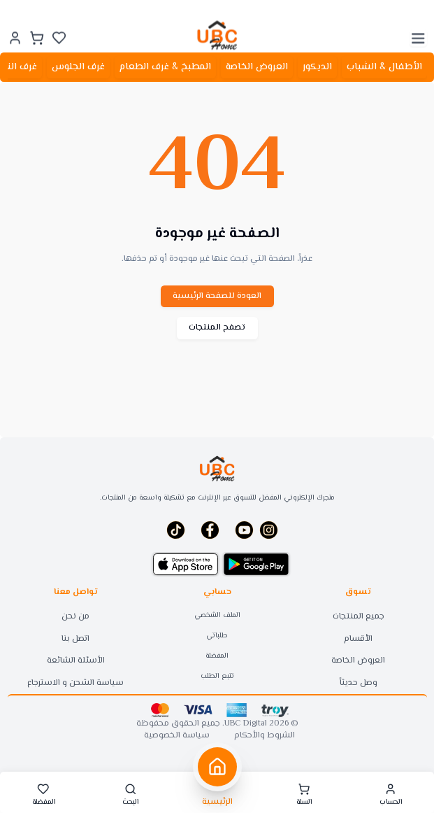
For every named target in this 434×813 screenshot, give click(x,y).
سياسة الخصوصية (177, 736)
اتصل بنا (75, 639)
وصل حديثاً (358, 683)
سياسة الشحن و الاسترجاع (75, 683)
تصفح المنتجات (217, 327)
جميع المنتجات (358, 616)
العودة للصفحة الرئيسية (217, 296)
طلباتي (217, 636)
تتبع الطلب (217, 676)
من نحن (75, 616)
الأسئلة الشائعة (76, 660)
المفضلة (217, 656)
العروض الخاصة (358, 660)
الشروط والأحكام (264, 736)
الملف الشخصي (217, 615)
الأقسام (358, 639)
